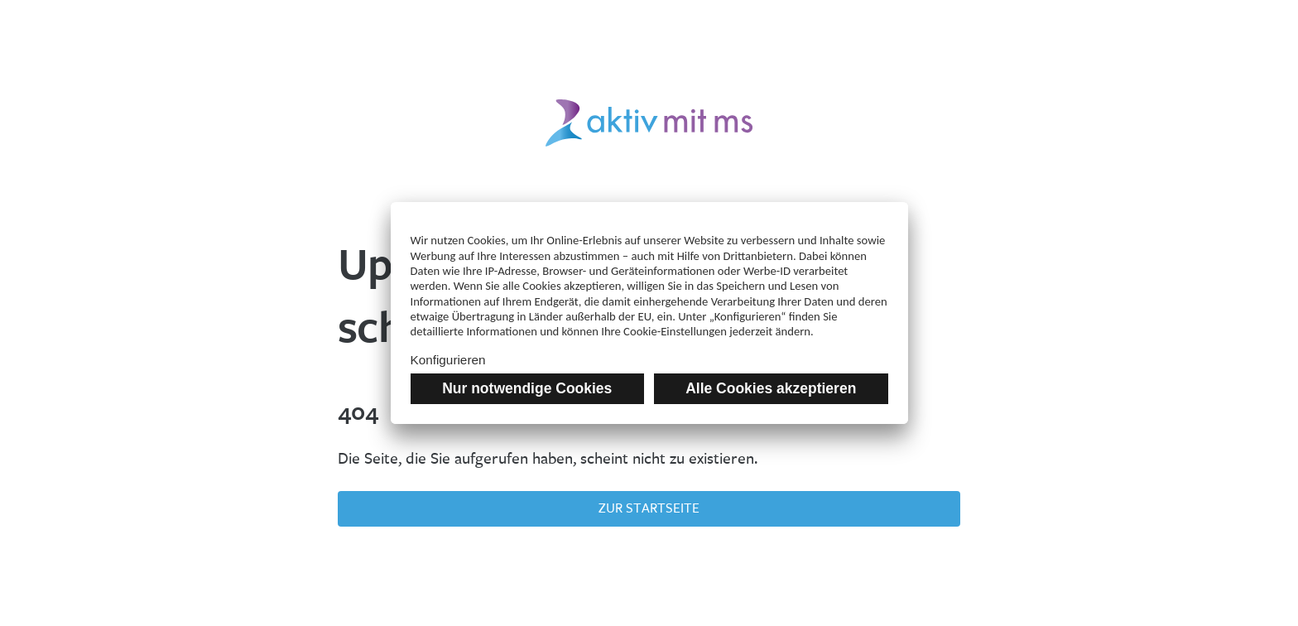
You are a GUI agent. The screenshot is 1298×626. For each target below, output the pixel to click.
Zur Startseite (649, 508)
